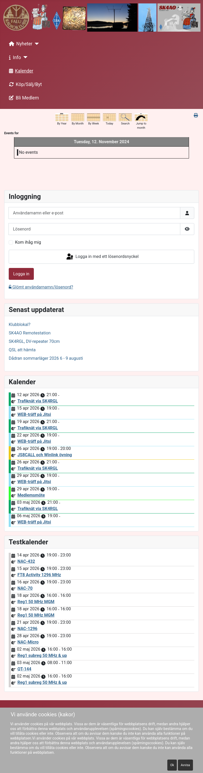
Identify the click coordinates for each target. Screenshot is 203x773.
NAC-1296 (27, 628)
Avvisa (185, 765)
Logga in (21, 273)
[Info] (24, 57)
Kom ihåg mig (28, 242)
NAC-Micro (28, 642)
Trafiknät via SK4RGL (37, 401)
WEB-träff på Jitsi (34, 414)
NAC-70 (25, 588)
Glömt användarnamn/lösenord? (41, 287)
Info (14, 57)
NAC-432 (26, 561)
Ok (172, 765)
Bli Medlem (23, 97)
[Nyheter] (36, 44)
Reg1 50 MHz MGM (35, 601)
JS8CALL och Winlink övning (44, 454)
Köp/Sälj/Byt (24, 84)
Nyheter (20, 43)
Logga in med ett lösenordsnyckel (102, 257)
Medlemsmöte (31, 495)
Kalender (20, 70)
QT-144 (24, 668)
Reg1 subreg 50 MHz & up (42, 655)
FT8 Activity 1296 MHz (39, 574)
